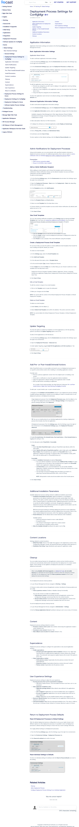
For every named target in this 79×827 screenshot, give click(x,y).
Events (5, 45)
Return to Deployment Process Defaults (65, 27)
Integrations (6, 36)
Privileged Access (8, 111)
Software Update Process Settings (15, 105)
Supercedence (9, 85)
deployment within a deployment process (56, 155)
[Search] (27, 2)
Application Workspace (9, 118)
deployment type (60, 571)
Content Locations (10, 76)
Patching (5, 20)
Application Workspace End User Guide (14, 128)
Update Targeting (10, 67)
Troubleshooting (7, 108)
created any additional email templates (55, 220)
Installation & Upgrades (10, 26)
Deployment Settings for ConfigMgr (15, 99)
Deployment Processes (9, 39)
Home (31, 6)
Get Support (71, 2)
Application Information (12, 62)
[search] (36, 2)
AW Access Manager (9, 122)
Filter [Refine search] (46, 2)
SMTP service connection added (41, 161)
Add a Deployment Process (38, 788)
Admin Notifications (10, 65)
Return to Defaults (10, 91)
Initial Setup (6, 29)
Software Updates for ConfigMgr (12, 42)
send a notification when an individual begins (52, 155)
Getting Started (7, 6)
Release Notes (7, 10)
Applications (6, 32)
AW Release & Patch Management (12, 125)
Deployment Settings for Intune (14, 102)
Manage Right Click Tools (10, 115)
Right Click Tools (7, 13)
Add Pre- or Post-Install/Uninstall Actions (40, 29)
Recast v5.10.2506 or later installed (42, 163)
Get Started (58, 2)
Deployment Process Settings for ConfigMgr (14, 58)
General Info (6, 23)
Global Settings (8, 48)
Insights (5, 17)
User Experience (10, 88)
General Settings (9, 54)
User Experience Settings (61, 25)
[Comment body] (57, 807)
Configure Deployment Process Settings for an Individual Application (48, 790)
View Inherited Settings (10, 51)
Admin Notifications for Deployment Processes (41, 24)
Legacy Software (7, 132)
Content (7, 82)
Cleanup (7, 79)
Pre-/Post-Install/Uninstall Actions (15, 70)
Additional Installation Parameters (40, 32)
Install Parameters (10, 73)
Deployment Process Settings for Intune (14, 95)
